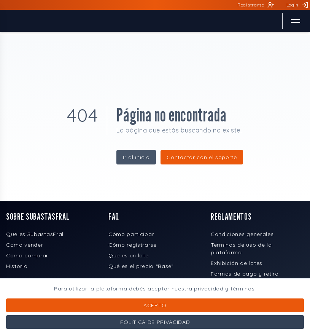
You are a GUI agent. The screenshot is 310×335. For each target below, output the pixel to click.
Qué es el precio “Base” (141, 266)
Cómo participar (131, 234)
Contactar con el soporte (202, 157)
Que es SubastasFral (35, 234)
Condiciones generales (242, 234)
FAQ (113, 216)
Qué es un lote (128, 255)
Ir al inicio (136, 157)
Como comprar (27, 255)
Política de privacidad (155, 322)
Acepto (155, 305)
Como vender (24, 244)
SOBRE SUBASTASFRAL (37, 216)
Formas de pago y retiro (245, 273)
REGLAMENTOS (231, 216)
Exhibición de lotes (236, 263)
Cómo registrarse (132, 244)
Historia (16, 266)
